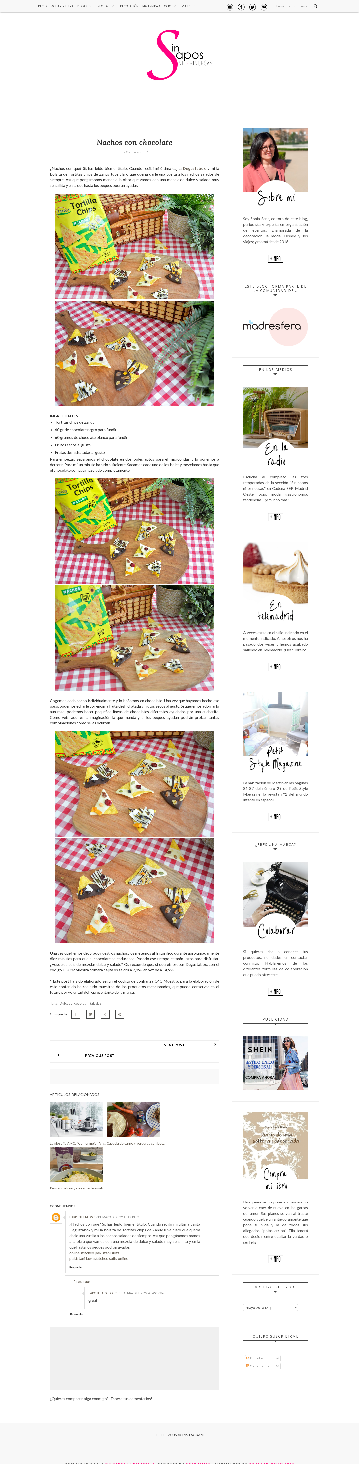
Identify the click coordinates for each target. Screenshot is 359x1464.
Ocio (171, 6)
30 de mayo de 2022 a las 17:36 (141, 1282)
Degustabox (194, 168)
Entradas (255, 1358)
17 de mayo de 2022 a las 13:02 (116, 1206)
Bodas (85, 6)
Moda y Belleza (62, 6)
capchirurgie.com (102, 1282)
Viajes (189, 6)
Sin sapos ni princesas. (131, 1453)
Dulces (65, 1003)
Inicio (42, 6)
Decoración (129, 6)
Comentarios (257, 1366)
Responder (76, 1256)
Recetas (107, 6)
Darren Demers (81, 1206)
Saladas (96, 1003)
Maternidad (151, 6)
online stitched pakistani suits (94, 1241)
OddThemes (198, 1453)
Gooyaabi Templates (271, 1453)
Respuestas (82, 1271)
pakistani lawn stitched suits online (98, 1247)
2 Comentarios (134, 152)
